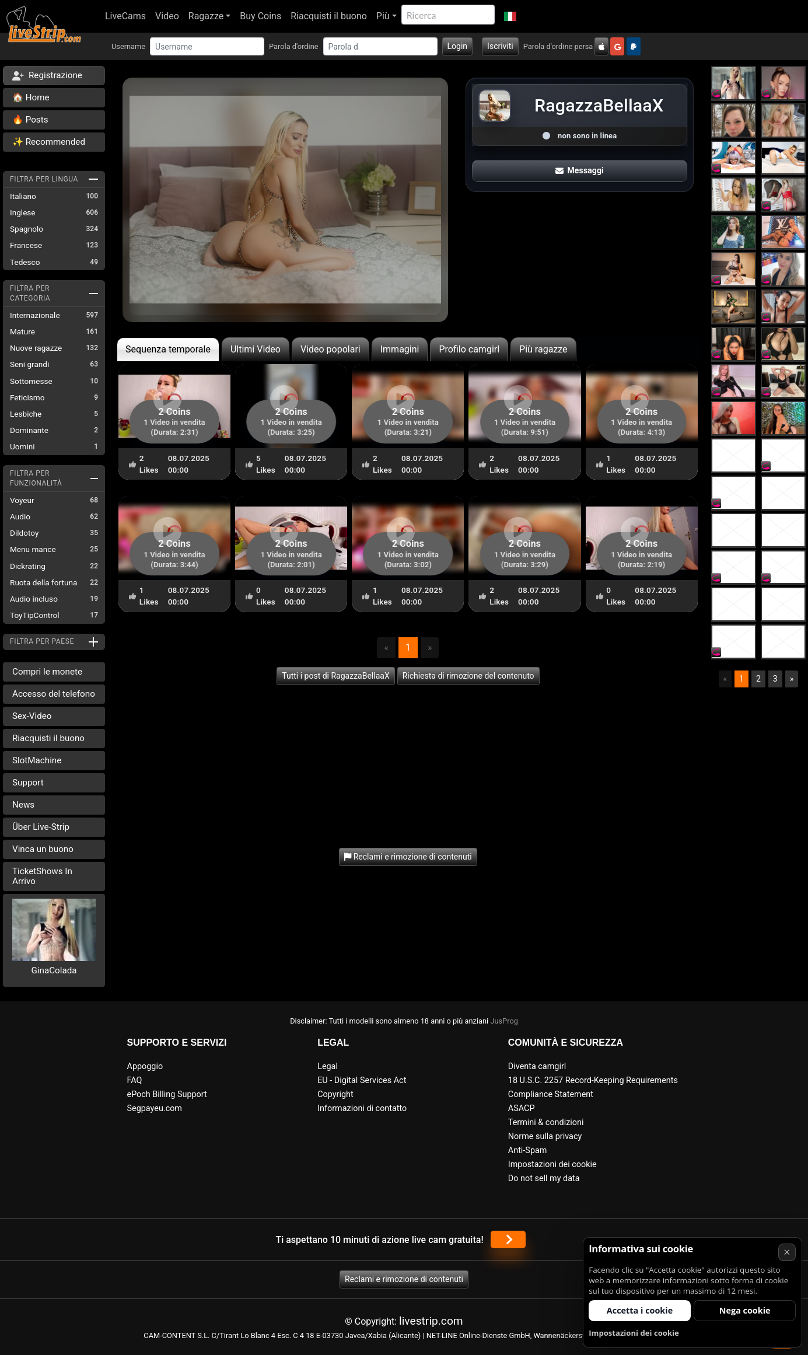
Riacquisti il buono (329, 16)
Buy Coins (260, 16)
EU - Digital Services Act (361, 1080)
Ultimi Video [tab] (255, 349)
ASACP (521, 1108)
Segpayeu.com (155, 1108)
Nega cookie (745, 1310)
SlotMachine (36, 760)
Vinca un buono (43, 849)
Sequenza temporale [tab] (168, 349)
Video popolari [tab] (330, 349)
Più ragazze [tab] (543, 349)
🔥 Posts (30, 119)
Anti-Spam (527, 1150)
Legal (327, 1066)
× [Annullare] (786, 1252)
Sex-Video (31, 716)
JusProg (504, 1021)
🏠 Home (31, 97)
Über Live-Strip (40, 827)
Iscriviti (500, 46)
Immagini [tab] (399, 349)
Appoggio (145, 1066)
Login (457, 46)
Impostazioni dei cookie (552, 1164)
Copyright (335, 1094)
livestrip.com (431, 1321)
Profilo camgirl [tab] (469, 349)
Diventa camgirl (537, 1066)
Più (383, 16)
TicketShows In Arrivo (42, 876)
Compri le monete (47, 671)
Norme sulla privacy (545, 1136)
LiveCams (125, 16)
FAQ (134, 1080)
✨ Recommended (48, 142)
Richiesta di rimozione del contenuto (468, 675)
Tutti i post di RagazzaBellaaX (335, 675)
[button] (510, 16)
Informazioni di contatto (362, 1108)
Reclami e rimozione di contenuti (404, 1279)
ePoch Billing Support (167, 1094)
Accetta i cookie (640, 1310)
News (23, 804)
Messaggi (579, 170)
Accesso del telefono (53, 694)
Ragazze (205, 16)
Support (28, 782)
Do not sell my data (544, 1178)
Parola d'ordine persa (558, 46)
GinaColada (54, 970)
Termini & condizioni (546, 1122)
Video (167, 16)
